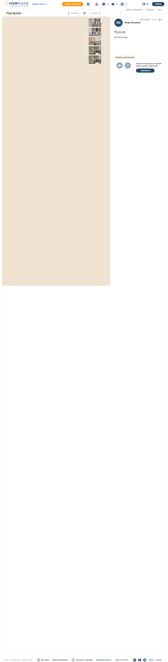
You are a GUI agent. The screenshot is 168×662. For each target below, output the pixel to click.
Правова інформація (60, 660)
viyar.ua (151, 660)
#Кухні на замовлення (124, 57)
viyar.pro (159, 660)
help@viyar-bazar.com (103, 660)
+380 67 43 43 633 (121, 660)
